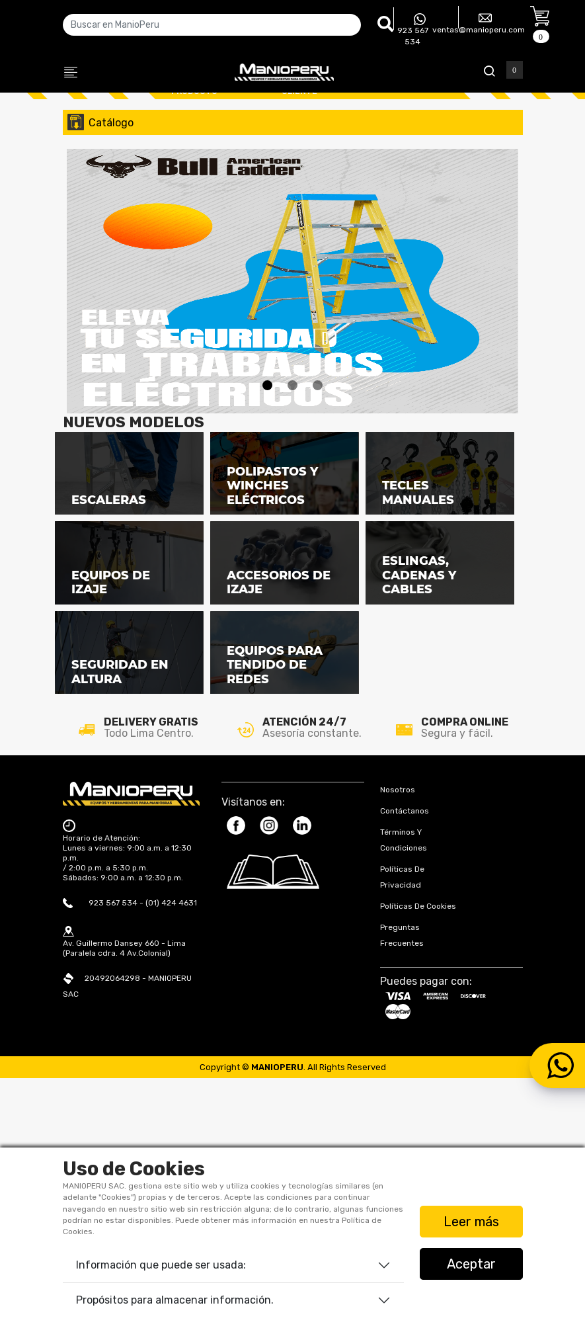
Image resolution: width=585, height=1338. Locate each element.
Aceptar (471, 1264)
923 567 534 (412, 29)
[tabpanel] (292, 189)
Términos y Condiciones (403, 1103)
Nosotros (397, 1053)
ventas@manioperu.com (478, 22)
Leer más (471, 1222)
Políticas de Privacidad (402, 1140)
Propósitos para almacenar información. (175, 1300)
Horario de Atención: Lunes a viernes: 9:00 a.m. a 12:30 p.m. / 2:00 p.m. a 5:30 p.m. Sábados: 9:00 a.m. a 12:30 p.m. (127, 1121)
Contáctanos (404, 1074)
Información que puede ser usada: (161, 1265)
